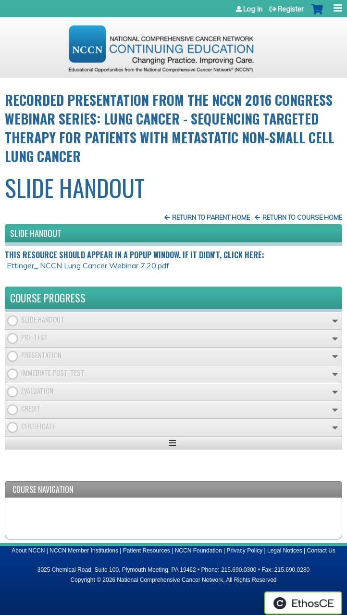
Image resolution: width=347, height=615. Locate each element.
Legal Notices (284, 550)
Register (291, 9)
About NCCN (28, 550)
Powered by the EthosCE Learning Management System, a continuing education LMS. (303, 603)
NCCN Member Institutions (84, 550)
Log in (252, 9)
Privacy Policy (245, 550)
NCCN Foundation (198, 550)
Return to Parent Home (211, 217)
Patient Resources (146, 550)
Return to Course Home (302, 217)
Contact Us (321, 550)
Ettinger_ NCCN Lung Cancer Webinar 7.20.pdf (88, 265)
